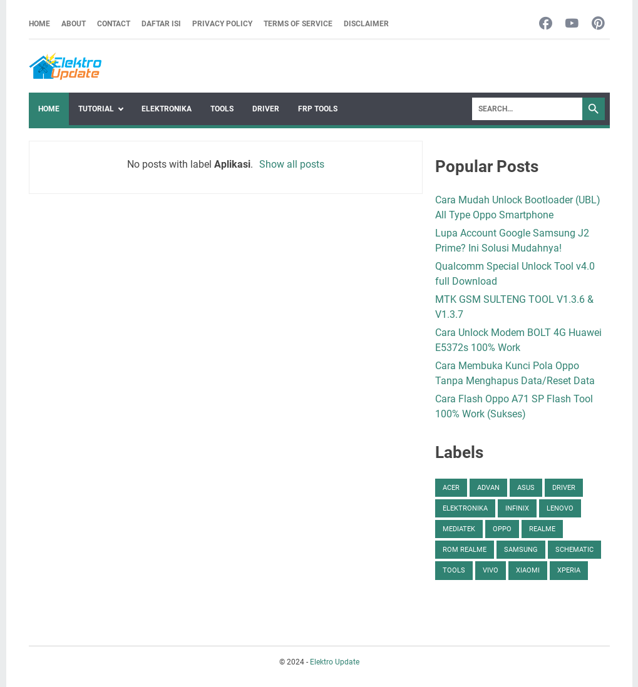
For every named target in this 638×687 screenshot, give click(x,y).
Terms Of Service (298, 23)
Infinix (517, 508)
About (73, 23)
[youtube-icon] (572, 24)
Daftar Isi (161, 23)
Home (39, 23)
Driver (265, 108)
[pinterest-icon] (598, 24)
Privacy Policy (222, 23)
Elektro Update (334, 662)
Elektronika (166, 108)
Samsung (521, 550)
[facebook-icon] (545, 24)
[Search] (527, 109)
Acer (451, 488)
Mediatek (459, 529)
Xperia (568, 570)
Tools (222, 108)
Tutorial (96, 108)
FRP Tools (317, 108)
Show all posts (291, 164)
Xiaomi (528, 570)
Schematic (574, 550)
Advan (488, 488)
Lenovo (560, 508)
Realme (542, 529)
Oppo (502, 529)
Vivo (490, 570)
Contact (113, 23)
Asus (526, 488)
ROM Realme (464, 550)
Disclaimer (366, 23)
